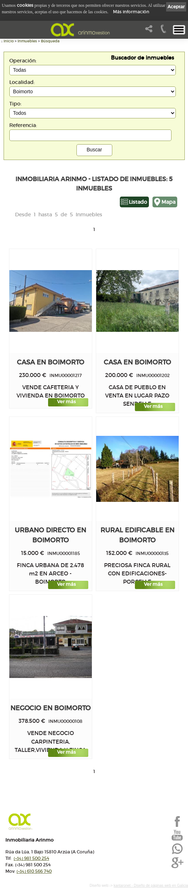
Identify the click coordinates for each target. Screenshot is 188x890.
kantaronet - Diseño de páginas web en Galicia (151, 885)
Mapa (168, 202)
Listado (138, 202)
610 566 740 (34, 871)
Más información (131, 11)
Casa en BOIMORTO (50, 362)
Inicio (9, 41)
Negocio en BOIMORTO (50, 708)
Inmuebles (27, 41)
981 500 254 (31, 858)
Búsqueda (50, 41)
